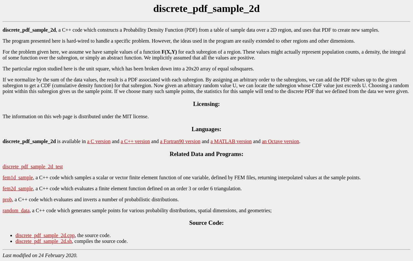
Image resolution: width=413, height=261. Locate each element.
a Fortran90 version (180, 141)
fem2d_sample (18, 188)
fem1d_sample (18, 177)
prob (7, 199)
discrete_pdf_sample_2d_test (33, 166)
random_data (16, 210)
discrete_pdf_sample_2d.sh (43, 241)
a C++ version (135, 141)
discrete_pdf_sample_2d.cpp (45, 235)
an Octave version (280, 141)
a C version (99, 141)
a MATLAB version (231, 141)
